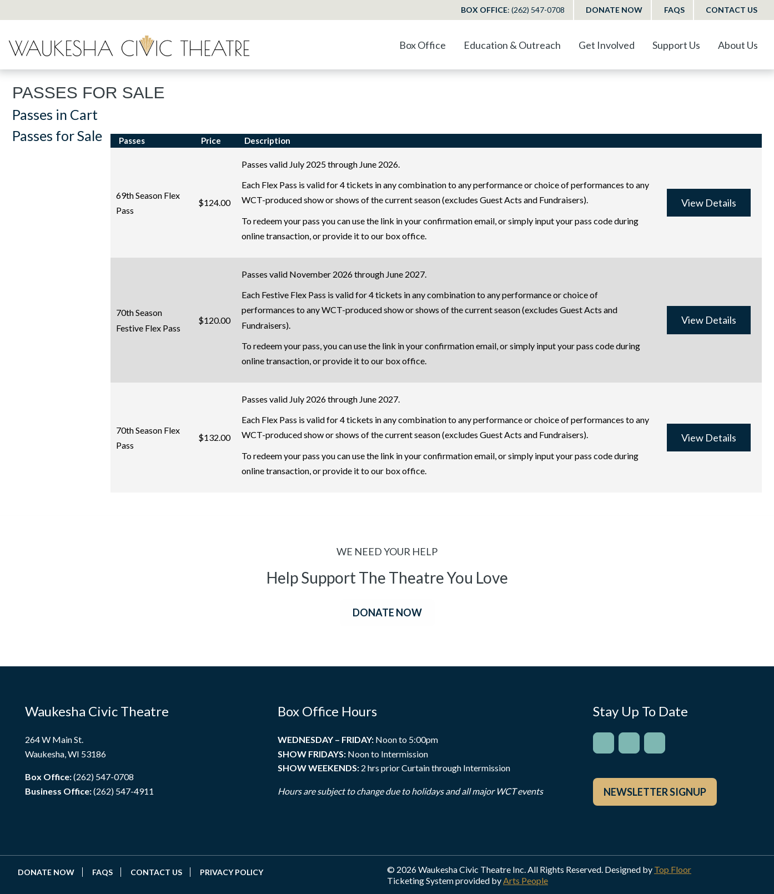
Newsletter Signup (655, 792)
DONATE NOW (387, 612)
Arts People (525, 880)
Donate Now (614, 9)
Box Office (513, 9)
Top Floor (672, 869)
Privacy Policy (231, 872)
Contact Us (731, 9)
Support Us (676, 45)
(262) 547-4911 (123, 791)
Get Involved (607, 45)
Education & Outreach (512, 45)
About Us (738, 45)
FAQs (674, 9)
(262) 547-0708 (103, 776)
